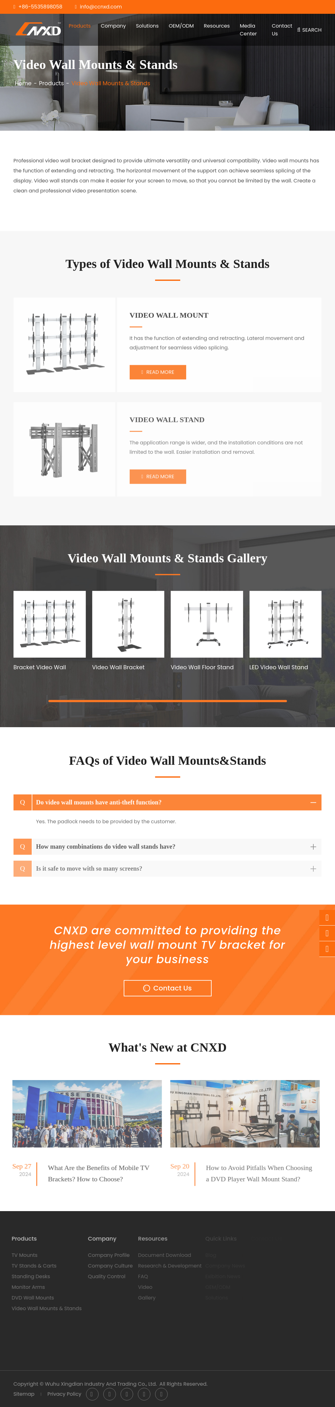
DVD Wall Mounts (28, 1297)
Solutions (147, 25)
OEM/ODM (181, 25)
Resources (217, 25)
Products (80, 25)
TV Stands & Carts (29, 1265)
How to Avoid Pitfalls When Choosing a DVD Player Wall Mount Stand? (255, 1173)
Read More (157, 376)
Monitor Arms (24, 1287)
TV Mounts (20, 1255)
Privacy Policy (64, 1394)
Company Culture (106, 1265)
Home (23, 83)
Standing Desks (26, 1276)
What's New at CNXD (167, 1047)
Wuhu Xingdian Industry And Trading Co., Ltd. (101, 1384)
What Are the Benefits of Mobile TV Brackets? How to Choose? (94, 1173)
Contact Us (282, 29)
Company (113, 25)
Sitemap (24, 1394)
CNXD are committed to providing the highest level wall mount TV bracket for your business (167, 947)
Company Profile (105, 1255)
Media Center (248, 29)
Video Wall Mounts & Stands (110, 83)
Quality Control (102, 1276)
